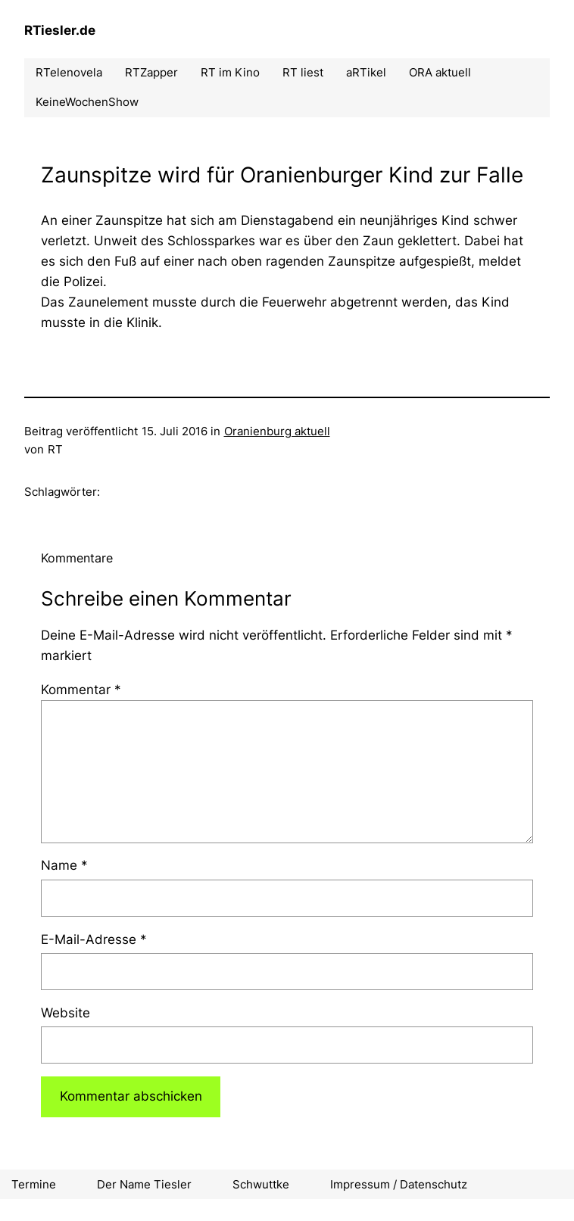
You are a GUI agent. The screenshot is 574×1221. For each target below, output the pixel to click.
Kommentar (81, 689)
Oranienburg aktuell (277, 431)
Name (64, 865)
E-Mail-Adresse (94, 939)
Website (65, 1012)
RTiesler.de (59, 30)
